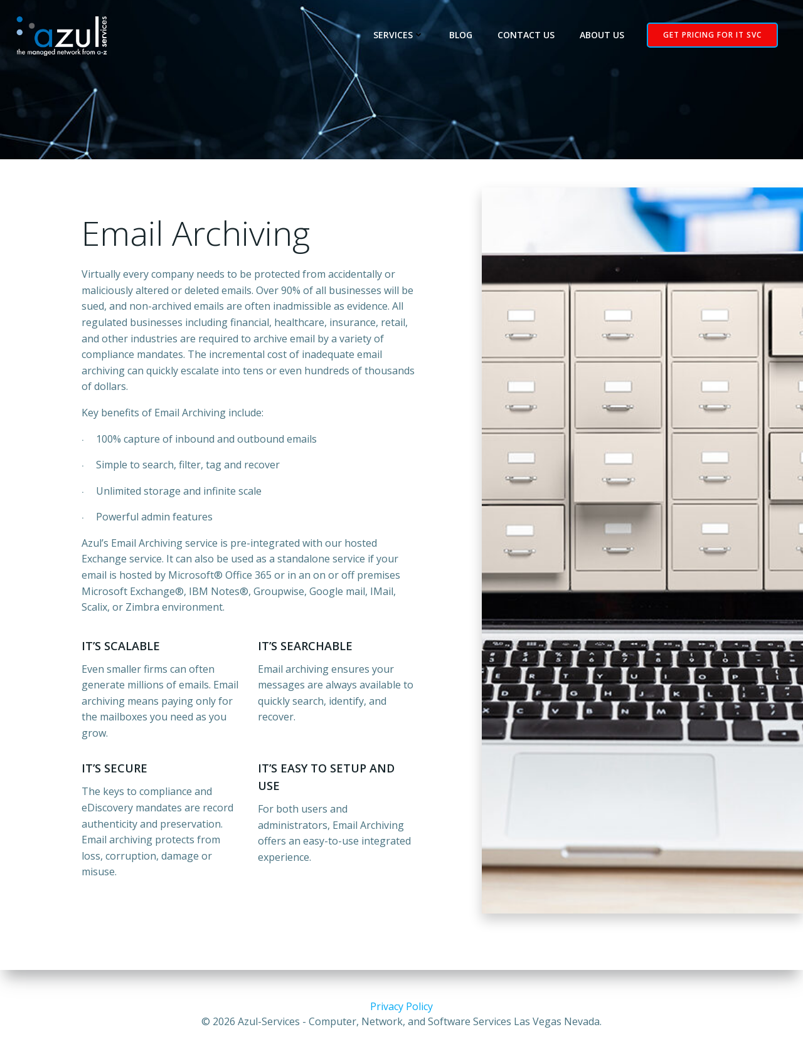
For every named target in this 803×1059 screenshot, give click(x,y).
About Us (602, 35)
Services (398, 35)
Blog (460, 35)
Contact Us (526, 35)
